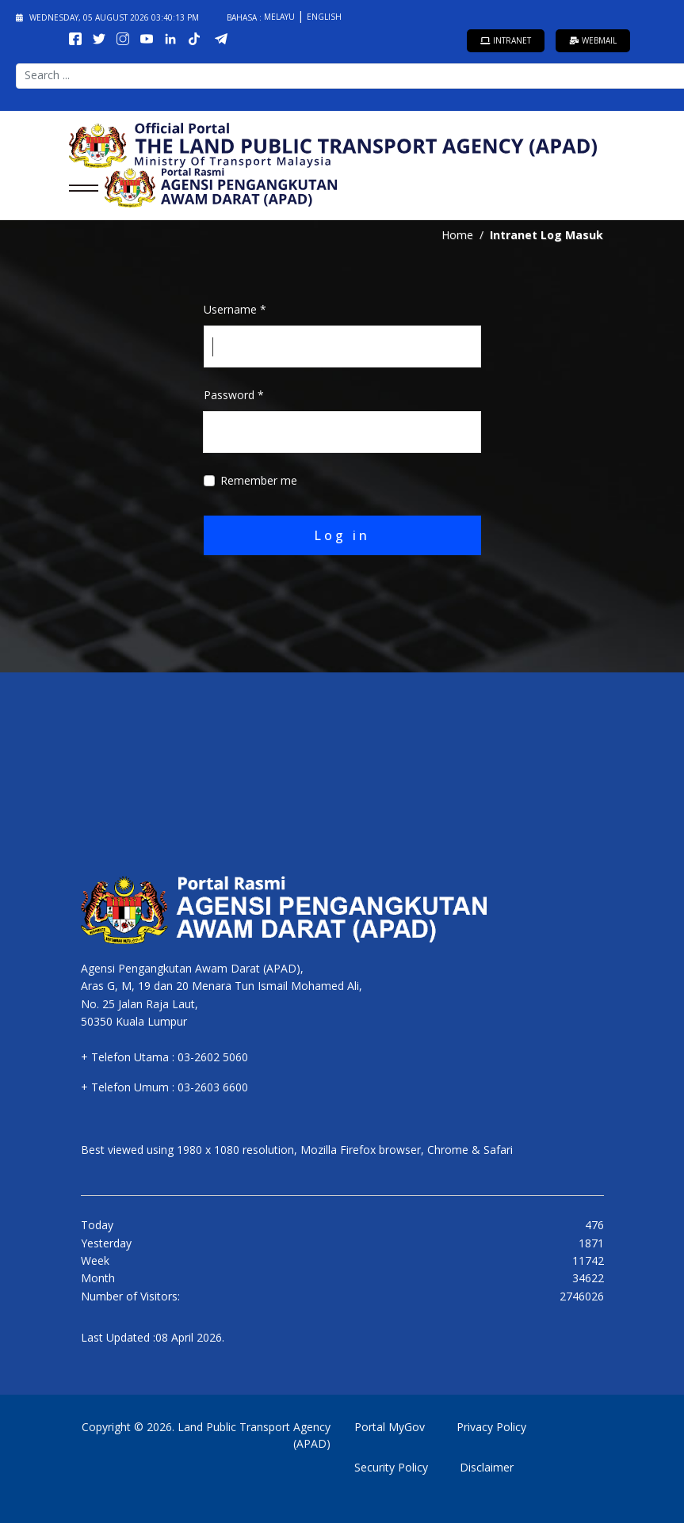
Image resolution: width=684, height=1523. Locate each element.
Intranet (505, 40)
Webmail (593, 40)
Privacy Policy (491, 1426)
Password (234, 394)
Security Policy (391, 1467)
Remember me (258, 480)
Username (235, 309)
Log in (342, 535)
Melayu (280, 16)
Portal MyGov (389, 1426)
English (324, 16)
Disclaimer (487, 1467)
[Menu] (79, 188)
